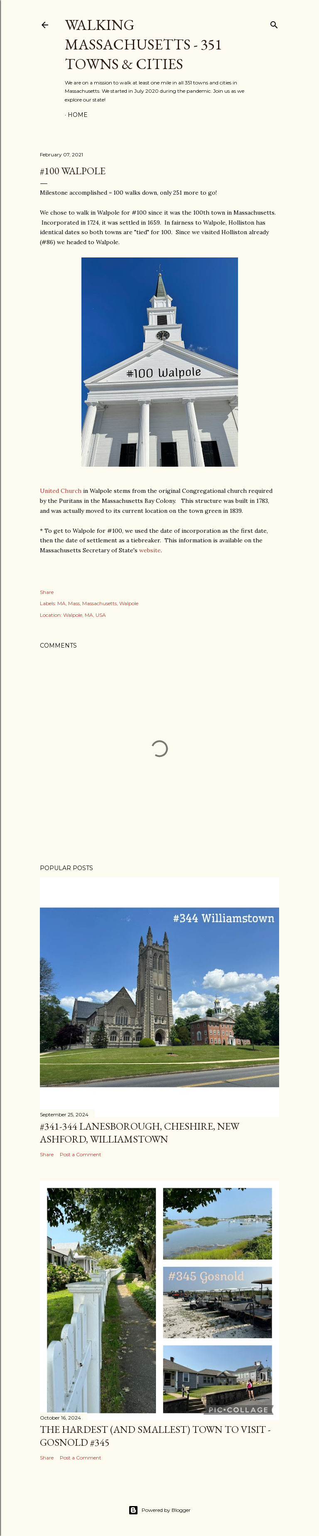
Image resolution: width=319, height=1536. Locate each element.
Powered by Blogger (159, 1510)
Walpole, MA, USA (84, 615)
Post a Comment (80, 1154)
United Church (60, 491)
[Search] (274, 23)
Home (78, 115)
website (150, 550)
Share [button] (47, 592)
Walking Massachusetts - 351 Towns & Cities (143, 44)
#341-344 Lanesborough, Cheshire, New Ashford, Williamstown (139, 1132)
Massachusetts (99, 603)
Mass (74, 603)
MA (61, 603)
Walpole (128, 603)
